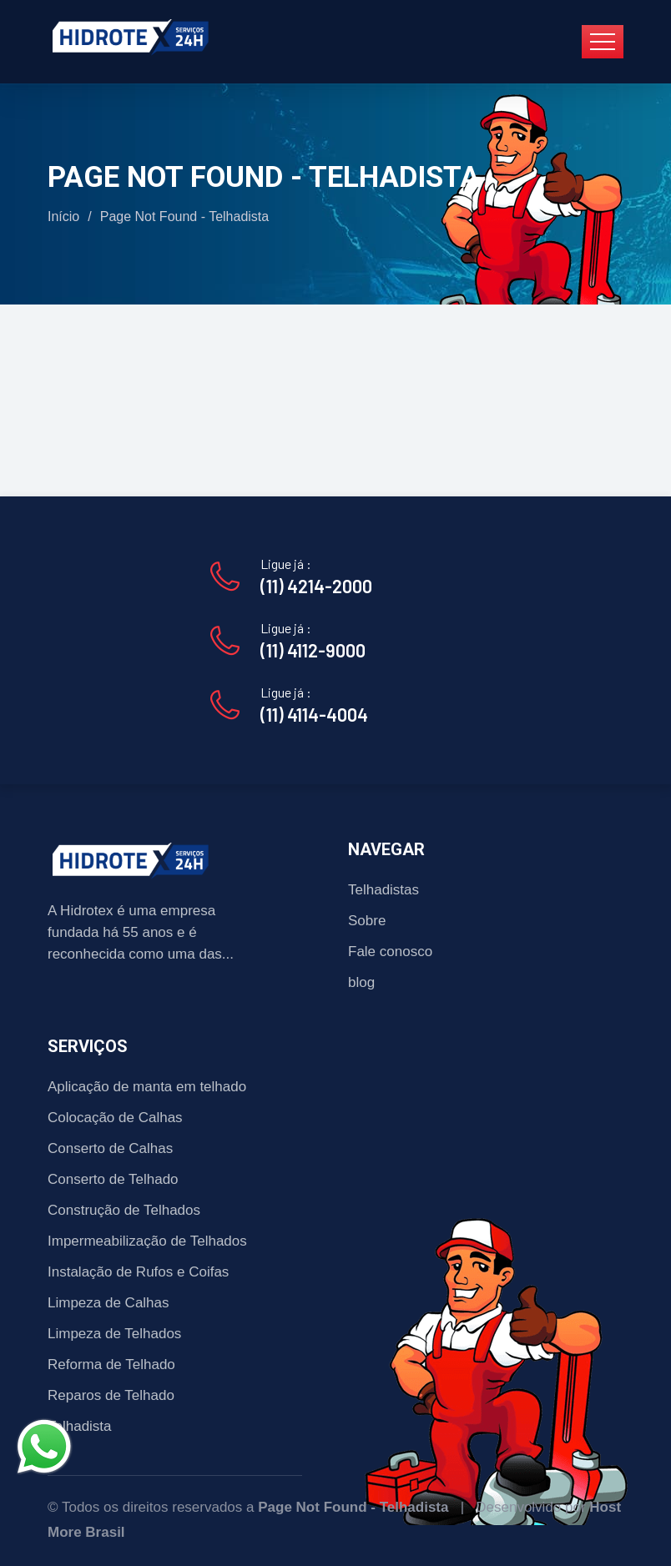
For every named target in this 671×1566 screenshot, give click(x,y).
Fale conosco (390, 951)
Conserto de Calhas (110, 1148)
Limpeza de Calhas (108, 1303)
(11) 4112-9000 (313, 650)
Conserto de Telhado (113, 1179)
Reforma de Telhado (111, 1364)
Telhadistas (383, 890)
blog (361, 982)
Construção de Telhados (124, 1210)
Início (63, 216)
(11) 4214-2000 (316, 586)
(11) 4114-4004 (314, 714)
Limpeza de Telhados (114, 1334)
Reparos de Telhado (111, 1395)
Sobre (367, 921)
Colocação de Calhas (115, 1117)
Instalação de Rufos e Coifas (138, 1272)
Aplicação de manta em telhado (147, 1087)
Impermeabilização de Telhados (147, 1241)
